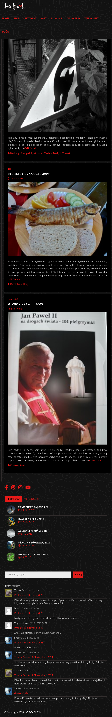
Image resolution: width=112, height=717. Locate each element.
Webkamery (91, 18)
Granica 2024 (21, 693)
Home (5, 18)
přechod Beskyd (52, 153)
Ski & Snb (56, 18)
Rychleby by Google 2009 (29, 174)
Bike (16, 18)
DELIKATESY (73, 18)
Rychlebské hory (19, 284)
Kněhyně (25, 153)
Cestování (29, 18)
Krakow (14, 465)
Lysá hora (36, 153)
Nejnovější (31, 498)
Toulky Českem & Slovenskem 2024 (33, 657)
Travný (66, 153)
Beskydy (14, 153)
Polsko (23, 465)
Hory (43, 18)
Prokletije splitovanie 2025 (28, 595)
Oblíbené (13, 499)
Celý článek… (31, 148)
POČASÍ (6, 31)
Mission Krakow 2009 (25, 304)
